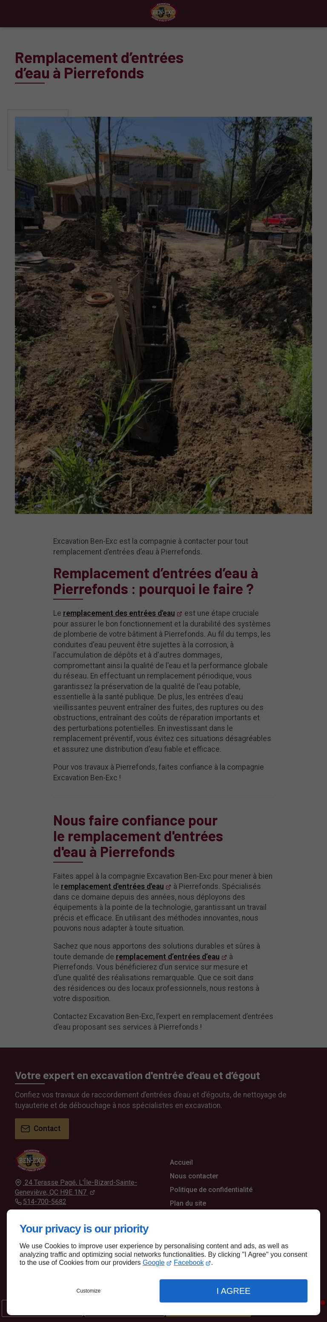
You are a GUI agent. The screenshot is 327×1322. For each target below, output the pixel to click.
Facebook (189, 1262)
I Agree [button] (233, 1291)
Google (154, 1262)
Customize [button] (89, 1291)
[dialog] (163, 1262)
